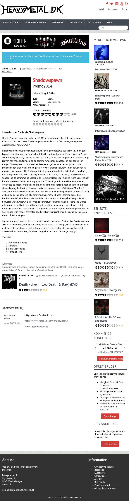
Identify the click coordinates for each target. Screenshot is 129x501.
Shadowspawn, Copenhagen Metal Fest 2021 (109, 158)
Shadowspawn (47, 80)
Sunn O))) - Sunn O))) (107, 235)
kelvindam (9, 315)
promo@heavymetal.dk (22, 489)
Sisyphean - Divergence (108, 290)
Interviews (58, 22)
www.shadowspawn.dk (36, 326)
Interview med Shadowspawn (110, 130)
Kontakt (125, 9)
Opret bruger (112, 9)
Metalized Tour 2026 (55, 55)
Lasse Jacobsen (49, 68)
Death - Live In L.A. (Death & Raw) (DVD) (48, 284)
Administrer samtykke (105, 487)
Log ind (101, 9)
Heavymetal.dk (32, 9)
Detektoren (94, 22)
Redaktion (99, 469)
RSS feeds (99, 481)
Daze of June (117, 344)
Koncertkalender (35, 22)
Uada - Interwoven (105, 262)
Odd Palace (102, 344)
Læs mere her (111, 443)
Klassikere (99, 472)
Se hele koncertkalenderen (111, 358)
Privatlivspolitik (102, 484)
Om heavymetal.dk (104, 466)
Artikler (98, 478)
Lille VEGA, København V (110, 351)
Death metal (54, 101)
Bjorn (42, 275)
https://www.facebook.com (39, 315)
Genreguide (100, 475)
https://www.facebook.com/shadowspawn (46, 320)
